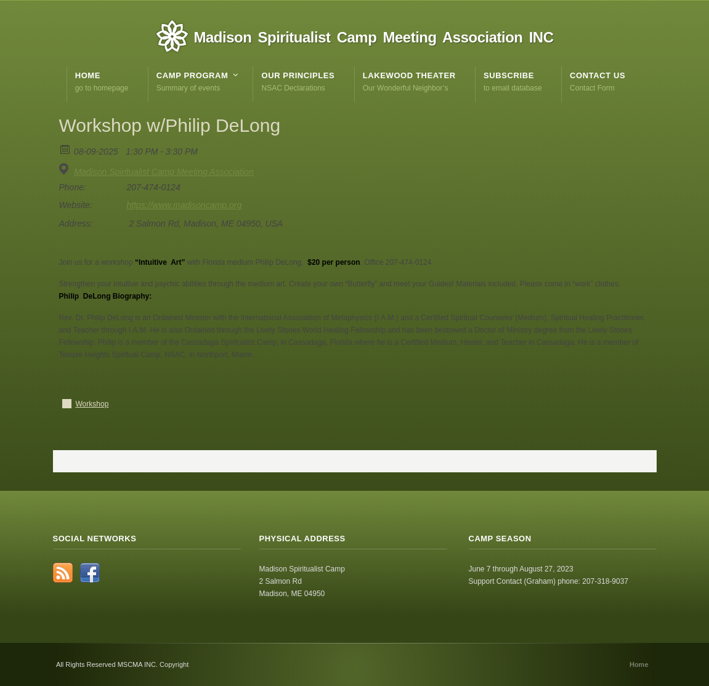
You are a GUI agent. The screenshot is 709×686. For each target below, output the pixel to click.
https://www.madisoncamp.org (184, 205)
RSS (63, 573)
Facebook (90, 573)
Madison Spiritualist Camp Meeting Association (163, 172)
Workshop (92, 404)
